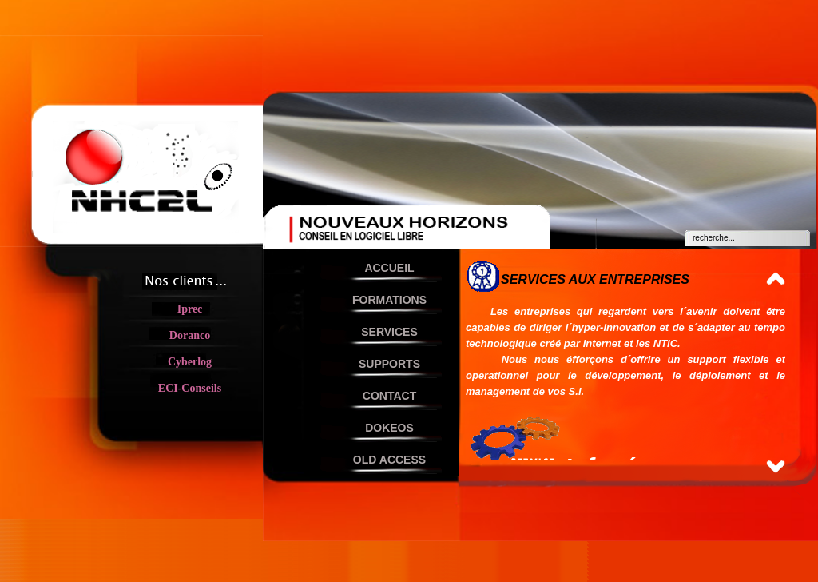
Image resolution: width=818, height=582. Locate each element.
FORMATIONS (389, 299)
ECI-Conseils (189, 388)
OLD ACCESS (389, 459)
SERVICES (389, 331)
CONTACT (389, 395)
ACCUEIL (389, 267)
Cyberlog (190, 362)
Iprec (190, 309)
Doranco (189, 335)
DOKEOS (389, 427)
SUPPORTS (389, 363)
